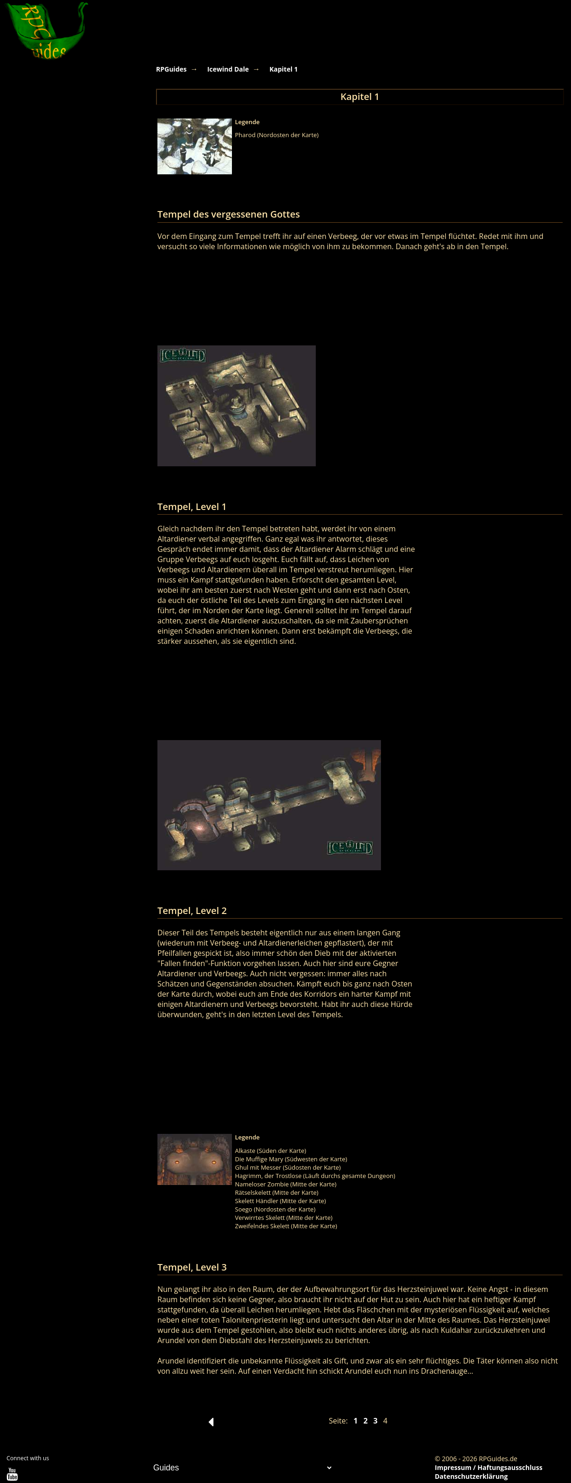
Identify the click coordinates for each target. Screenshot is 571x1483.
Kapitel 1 (283, 69)
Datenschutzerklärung (471, 1476)
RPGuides (171, 69)
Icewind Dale (228, 69)
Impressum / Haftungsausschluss (489, 1467)
